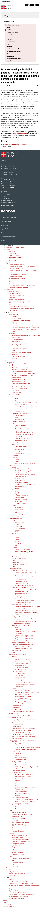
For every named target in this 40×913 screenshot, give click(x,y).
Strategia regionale (20, 494)
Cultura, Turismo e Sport (15, 467)
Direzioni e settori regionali (16, 265)
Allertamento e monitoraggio (23, 780)
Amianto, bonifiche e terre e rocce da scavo (26, 403)
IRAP (13, 865)
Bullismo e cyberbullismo (21, 667)
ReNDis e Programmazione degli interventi (26, 770)
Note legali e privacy (6, 221)
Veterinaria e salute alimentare (20, 826)
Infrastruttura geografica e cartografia (25, 465)
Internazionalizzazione (18, 857)
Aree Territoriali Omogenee (16, 903)
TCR (13, 869)
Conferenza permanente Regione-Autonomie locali (25, 328)
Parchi (16, 419)
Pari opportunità (19, 524)
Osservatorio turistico (21, 517)
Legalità (9, 61)
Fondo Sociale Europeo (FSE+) (20, 573)
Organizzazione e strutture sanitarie (22, 819)
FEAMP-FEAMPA (16, 394)
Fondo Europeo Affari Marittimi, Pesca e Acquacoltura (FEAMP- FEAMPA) (23, 645)
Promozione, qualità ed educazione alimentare (24, 375)
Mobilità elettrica (16, 730)
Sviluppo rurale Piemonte (19, 607)
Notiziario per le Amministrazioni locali (22, 327)
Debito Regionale (16, 346)
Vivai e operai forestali (21, 442)
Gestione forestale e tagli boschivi (24, 430)
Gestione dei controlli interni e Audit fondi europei (22, 286)
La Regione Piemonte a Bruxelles (18, 275)
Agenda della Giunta (14, 259)
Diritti (8, 27)
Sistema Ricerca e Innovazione (20, 840)
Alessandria (4, 182)
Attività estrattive (17, 849)
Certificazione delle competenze (23, 686)
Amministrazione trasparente (17, 282)
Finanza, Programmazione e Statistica (19, 344)
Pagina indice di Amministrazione (15, 248)
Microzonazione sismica (21, 807)
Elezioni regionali (16, 319)
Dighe (16, 772)
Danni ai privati (19, 749)
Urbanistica (18, 461)
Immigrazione (18, 532)
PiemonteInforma (8, 909)
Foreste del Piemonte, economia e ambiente (27, 428)
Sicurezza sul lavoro (17, 828)
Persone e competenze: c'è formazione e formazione (23, 892)
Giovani (17, 526)
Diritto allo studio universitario (23, 671)
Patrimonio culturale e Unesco (23, 484)
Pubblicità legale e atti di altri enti (18, 303)
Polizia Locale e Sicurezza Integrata (21, 321)
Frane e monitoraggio (21, 797)
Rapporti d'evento (20, 747)
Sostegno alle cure (17, 820)
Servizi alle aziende (17, 378)
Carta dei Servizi (13, 311)
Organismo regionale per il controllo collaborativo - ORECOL (22, 272)
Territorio (14, 459)
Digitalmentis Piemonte (15, 895)
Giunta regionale (13, 254)
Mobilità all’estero (20, 680)
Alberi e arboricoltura (20, 426)
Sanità (10, 815)
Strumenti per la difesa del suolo (24, 767)
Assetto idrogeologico (21, 769)
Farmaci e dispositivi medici (19, 822)
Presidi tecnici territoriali (18, 809)
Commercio (15, 855)
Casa (8, 54)
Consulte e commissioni (15, 257)
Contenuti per (9, 872)
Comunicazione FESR (20, 601)
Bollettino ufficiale (14, 292)
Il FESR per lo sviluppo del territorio (18, 901)
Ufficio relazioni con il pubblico (17, 296)
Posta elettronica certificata (8, 237)
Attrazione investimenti (18, 847)
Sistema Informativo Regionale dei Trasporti (24, 740)
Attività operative (19, 813)
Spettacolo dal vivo (20, 488)
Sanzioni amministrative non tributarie (19, 302)
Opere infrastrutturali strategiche (21, 736)
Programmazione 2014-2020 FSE (24, 588)
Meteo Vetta (18, 453)
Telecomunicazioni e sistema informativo (26, 790)
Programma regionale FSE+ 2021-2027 (26, 574)
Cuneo (3, 188)
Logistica (17, 784)
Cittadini (11, 874)
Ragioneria (15, 355)
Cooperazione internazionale (14, 59)
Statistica (14, 359)
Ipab (9, 44)
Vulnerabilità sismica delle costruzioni (25, 805)
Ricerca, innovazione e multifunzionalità (23, 377)
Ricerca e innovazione (18, 836)
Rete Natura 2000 (20, 421)
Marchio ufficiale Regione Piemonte (18, 307)
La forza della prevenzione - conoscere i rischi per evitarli (24, 890)
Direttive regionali (20, 690)
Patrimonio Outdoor (20, 455)
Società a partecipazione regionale (18, 288)
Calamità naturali (16, 746)
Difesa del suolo (16, 765)
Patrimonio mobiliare (17, 340)
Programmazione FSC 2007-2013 (24, 642)
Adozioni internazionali (13, 49)
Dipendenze (15, 832)
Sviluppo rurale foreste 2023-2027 (24, 436)
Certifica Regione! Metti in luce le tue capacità (21, 899)
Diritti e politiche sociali (12, 25)
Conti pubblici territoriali (18, 357)
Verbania (12, 186)
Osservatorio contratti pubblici (17, 300)
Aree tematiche (10, 363)
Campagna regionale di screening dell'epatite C (21, 888)
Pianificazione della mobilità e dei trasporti (23, 732)
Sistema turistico (19, 511)
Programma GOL (16, 713)
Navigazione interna (17, 728)
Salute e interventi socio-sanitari (24, 553)
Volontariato (18, 786)
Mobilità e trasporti (14, 717)
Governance (18, 630)
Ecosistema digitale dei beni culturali (25, 474)
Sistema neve (18, 503)
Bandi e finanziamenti (15, 294)
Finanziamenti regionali (21, 763)
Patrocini (11, 305)
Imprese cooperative (17, 853)
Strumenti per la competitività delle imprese (27, 696)
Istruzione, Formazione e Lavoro (17, 657)
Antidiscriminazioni (20, 530)
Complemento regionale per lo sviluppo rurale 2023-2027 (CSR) (27, 610)
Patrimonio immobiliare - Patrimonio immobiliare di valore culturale (26, 337)
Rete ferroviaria (16, 726)
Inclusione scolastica (20, 672)
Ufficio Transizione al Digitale (17, 269)
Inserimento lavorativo (21, 557)
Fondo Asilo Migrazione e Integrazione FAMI (24, 647)
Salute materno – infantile (19, 830)
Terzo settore (11, 42)
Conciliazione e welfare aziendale (21, 707)
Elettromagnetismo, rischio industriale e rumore (26, 408)
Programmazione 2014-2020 (23, 605)
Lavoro (14, 692)
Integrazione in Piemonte (22, 649)
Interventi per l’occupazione (22, 694)
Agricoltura (12, 367)
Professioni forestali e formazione (24, 434)
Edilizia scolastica (16, 709)
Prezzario (17, 759)
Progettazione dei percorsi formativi (25, 688)
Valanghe (17, 799)
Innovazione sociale (13, 32)
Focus (10, 884)
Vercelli (12, 188)
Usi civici (14, 325)
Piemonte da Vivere (8, 911)
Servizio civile (10, 56)
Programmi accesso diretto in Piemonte (25, 624)
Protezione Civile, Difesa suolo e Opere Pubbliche (22, 744)
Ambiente (14, 398)
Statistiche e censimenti (18, 382)
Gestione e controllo (20, 582)
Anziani (10, 39)
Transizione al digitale (18, 859)
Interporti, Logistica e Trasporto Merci (22, 734)
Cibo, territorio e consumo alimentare (22, 373)
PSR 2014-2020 (19, 438)
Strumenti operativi (17, 834)
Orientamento (16, 711)
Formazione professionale (19, 674)
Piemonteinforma (14, 261)
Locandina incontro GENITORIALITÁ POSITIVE (15, 145)
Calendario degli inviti (21, 596)
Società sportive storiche (21, 498)
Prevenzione (15, 824)
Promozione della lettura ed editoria (25, 486)
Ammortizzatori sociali (21, 701)
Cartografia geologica (21, 794)
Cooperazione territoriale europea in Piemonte (25, 622)
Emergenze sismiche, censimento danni (25, 753)
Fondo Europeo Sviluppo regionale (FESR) (23, 590)
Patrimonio (12, 334)
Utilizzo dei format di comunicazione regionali (21, 309)
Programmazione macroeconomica (21, 348)
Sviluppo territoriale (17, 842)
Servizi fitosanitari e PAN (18, 380)
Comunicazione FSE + (21, 580)
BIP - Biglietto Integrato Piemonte (21, 719)
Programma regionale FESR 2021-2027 (26, 592)
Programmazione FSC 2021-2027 (24, 638)
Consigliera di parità (20, 705)
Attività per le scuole (20, 669)
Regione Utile (9, 290)
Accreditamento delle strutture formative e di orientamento (27, 683)
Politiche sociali (11, 30)
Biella (2, 186)
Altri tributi (15, 870)
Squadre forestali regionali (22, 811)
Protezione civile (16, 776)
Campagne (12, 893)
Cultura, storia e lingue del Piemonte (25, 476)
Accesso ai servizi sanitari (19, 817)
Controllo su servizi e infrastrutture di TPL (23, 738)
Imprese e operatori (20, 432)
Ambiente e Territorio (14, 396)
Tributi (10, 861)
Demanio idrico (16, 755)
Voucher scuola (19, 661)
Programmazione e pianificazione (24, 778)
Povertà (10, 35)
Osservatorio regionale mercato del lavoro (23, 715)
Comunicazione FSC (20, 632)
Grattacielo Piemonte (14, 280)
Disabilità (9, 46)
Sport (13, 492)
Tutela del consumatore (21, 534)
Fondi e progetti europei (15, 571)
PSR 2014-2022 (16, 392)
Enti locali (14, 317)
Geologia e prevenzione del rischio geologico (24, 792)
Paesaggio (15, 457)
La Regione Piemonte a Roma (17, 278)
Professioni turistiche (21, 513)
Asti (2, 184)
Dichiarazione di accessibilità (8, 217)
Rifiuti (16, 411)
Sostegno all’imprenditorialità (23, 699)
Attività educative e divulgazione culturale (26, 473)
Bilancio (14, 351)
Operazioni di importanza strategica (24, 578)
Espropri (14, 323)
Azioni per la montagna (21, 450)
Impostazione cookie (7, 206)
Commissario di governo (18, 774)
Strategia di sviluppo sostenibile (17, 365)
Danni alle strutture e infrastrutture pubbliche (27, 751)
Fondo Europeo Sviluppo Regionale (21, 845)
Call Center (12, 298)
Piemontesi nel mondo (21, 478)
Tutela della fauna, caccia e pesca (21, 384)
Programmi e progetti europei (20, 619)
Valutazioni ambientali (21, 405)
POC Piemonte (19, 636)
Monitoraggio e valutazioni (22, 584)
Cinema (17, 490)
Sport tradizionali (19, 500)
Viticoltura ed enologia (18, 386)
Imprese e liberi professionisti (17, 878)
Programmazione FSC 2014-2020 (24, 640)
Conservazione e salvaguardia (23, 417)
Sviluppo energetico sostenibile (20, 843)
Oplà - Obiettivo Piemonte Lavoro (18, 897)
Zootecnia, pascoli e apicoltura (20, 388)
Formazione (18, 788)
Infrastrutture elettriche (21, 761)
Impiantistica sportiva (21, 501)
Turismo (14, 507)
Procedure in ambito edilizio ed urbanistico (26, 803)
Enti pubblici (12, 876)
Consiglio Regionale (14, 255)
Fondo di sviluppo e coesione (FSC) (21, 628)
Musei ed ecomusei (20, 482)
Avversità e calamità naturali (20, 371)
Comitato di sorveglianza (21, 586)
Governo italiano (5, 1)
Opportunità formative (21, 676)
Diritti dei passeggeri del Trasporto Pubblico (24, 722)
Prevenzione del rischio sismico (20, 801)
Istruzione (14, 659)
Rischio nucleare (19, 413)
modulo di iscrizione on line (19, 133)
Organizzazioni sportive (21, 496)
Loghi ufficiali (4, 229)
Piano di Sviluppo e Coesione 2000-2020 (26, 634)
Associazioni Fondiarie (21, 448)
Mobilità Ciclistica (16, 720)
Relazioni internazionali (15, 277)
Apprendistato (19, 678)
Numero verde (5, 193)
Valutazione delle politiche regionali (21, 353)
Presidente (12, 252)
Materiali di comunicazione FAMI (23, 651)
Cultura (14, 469)
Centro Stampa (16, 342)
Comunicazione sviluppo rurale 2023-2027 (26, 615)
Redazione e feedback (6, 233)
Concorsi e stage (13, 284)
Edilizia (17, 463)
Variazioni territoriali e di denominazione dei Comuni (24, 331)
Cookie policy (4, 225)
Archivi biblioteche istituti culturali (24, 471)
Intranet (3, 241)
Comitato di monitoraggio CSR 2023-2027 (26, 613)
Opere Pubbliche (16, 757)
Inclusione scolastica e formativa (24, 555)
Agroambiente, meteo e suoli (20, 369)
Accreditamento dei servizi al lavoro (24, 703)
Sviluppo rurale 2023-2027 (19, 390)
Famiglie (10, 37)
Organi (8, 250)
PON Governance (16, 653)
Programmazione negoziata (19, 350)
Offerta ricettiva (19, 515)
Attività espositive (20, 480)
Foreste (14, 425)
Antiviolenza (18, 528)
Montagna (15, 446)
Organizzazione (10, 263)
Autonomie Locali (13, 315)
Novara (12, 182)
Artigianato (15, 851)
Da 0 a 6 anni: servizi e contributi (24, 665)
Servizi (5, 905)
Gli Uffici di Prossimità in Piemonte (18, 886)
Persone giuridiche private (14, 51)
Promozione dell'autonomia (22, 551)
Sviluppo (11, 838)
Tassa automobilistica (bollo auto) (21, 863)
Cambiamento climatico (18, 423)
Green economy (16, 444)
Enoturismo (18, 519)
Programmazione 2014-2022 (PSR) (24, 617)
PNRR (13, 655)
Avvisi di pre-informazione (22, 576)
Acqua (16, 400)
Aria (16, 401)
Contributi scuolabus (17, 742)
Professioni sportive (20, 505)
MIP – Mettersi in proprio (22, 697)
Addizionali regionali (17, 867)
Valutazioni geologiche (21, 795)
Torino (11, 184)
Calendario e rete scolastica (22, 663)
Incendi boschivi (19, 782)
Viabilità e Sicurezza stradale (20, 724)
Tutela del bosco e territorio (22, 440)
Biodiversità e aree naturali (19, 415)
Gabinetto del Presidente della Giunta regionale (22, 267)
